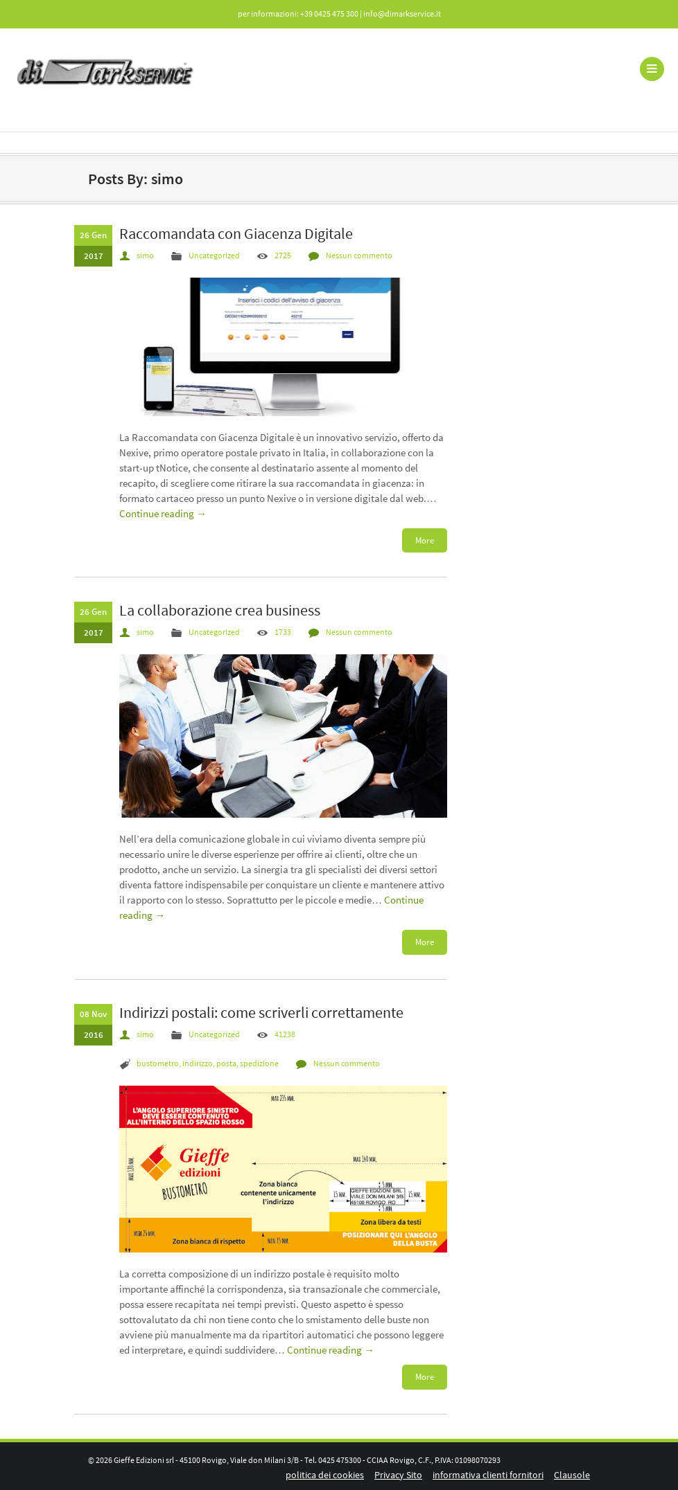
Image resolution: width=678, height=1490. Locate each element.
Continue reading (163, 513)
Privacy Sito (398, 1475)
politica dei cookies (325, 1475)
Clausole (572, 1475)
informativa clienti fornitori (488, 1475)
